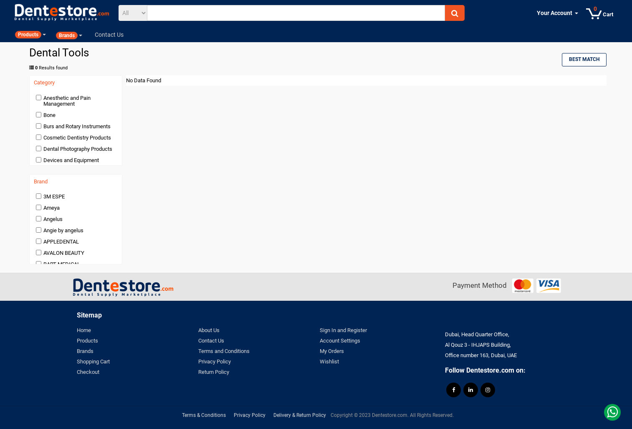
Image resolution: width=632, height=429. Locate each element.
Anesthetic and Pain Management (67, 101)
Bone (49, 115)
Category (44, 83)
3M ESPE (54, 196)
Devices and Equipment (71, 160)
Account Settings (340, 341)
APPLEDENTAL (61, 242)
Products (87, 341)
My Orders (332, 351)
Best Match (584, 59)
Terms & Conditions (204, 415)
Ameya (51, 208)
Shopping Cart (93, 361)
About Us (209, 330)
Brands (85, 351)
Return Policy (213, 372)
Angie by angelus (63, 230)
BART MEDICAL (61, 264)
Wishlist (329, 361)
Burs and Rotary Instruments (77, 126)
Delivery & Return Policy (299, 415)
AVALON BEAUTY (63, 253)
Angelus (53, 219)
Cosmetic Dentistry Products (77, 138)
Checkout (88, 372)
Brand (41, 182)
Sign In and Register (343, 330)
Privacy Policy (214, 361)
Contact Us (211, 341)
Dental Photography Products (77, 149)
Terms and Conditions (224, 351)
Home (84, 330)
